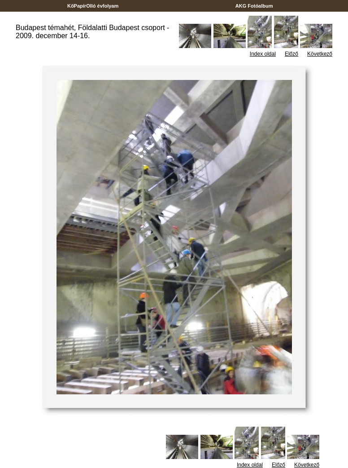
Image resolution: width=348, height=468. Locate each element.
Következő (319, 54)
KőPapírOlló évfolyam (93, 6)
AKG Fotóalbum (254, 6)
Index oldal (263, 54)
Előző (291, 54)
